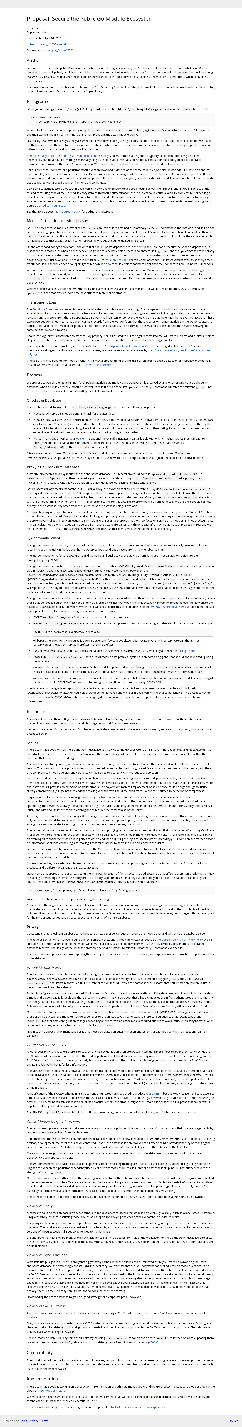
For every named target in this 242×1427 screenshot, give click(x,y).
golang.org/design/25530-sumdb (47, 44)
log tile (80, 438)
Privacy (33, 1421)
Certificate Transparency (47, 309)
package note (186, 651)
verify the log (159, 545)
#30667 (153, 1342)
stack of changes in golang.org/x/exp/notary (137, 1407)
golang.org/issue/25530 (59, 50)
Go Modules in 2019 (67, 211)
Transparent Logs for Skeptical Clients (129, 346)
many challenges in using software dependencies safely (74, 156)
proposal (163, 606)
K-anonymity (154, 1093)
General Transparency (97, 364)
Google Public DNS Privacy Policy (182, 939)
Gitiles (23, 1421)
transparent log (110, 797)
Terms (44, 1421)
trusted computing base (52, 205)
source (234, 1421)
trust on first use (116, 260)
